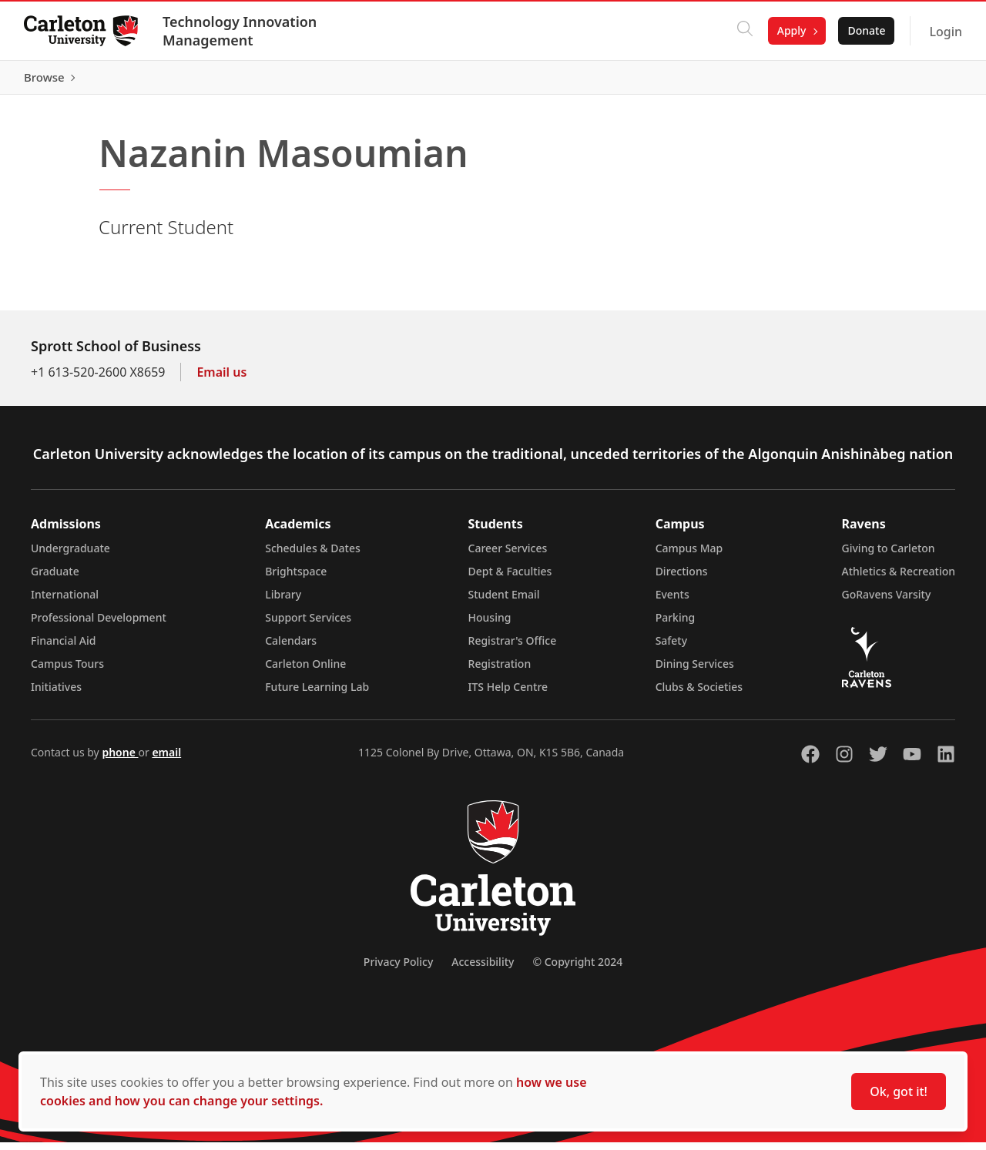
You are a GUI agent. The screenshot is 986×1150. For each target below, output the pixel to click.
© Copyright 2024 (577, 969)
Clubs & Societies (699, 694)
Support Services (308, 625)
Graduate (55, 579)
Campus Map (689, 555)
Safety (672, 648)
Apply (791, 30)
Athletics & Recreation (898, 579)
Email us (221, 379)
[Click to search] (744, 30)
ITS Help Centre (508, 694)
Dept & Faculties (510, 579)
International (65, 602)
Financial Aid (63, 648)
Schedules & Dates (313, 555)
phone (120, 760)
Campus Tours (67, 671)
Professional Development (98, 625)
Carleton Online (305, 671)
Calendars (291, 648)
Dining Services (695, 671)
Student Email (504, 602)
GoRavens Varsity (886, 602)
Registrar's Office (512, 648)
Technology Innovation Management (240, 30)
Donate (865, 30)
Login (944, 31)
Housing (489, 625)
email (166, 760)
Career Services (508, 555)
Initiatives (56, 694)
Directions (682, 579)
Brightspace (296, 579)
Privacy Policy (398, 969)
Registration (500, 671)
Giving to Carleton (888, 555)
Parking (676, 625)
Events (672, 602)
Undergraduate (70, 555)
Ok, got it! (898, 1091)
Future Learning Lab (317, 694)
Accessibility (482, 969)
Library (283, 602)
